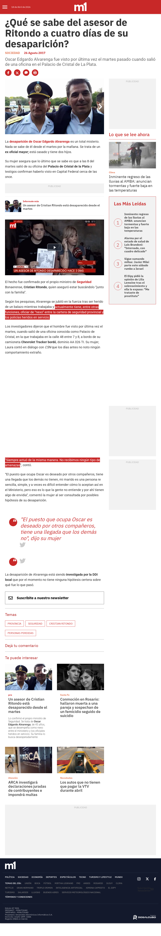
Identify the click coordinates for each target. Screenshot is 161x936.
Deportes (51, 877)
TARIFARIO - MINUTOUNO (17, 912)
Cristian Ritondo (61, 623)
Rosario (98, 883)
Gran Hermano (25, 887)
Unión (28, 883)
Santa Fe (64, 694)
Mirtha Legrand (64, 883)
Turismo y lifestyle (100, 877)
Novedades (66, 777)
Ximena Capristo (95, 887)
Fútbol (47, 883)
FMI (78, 883)
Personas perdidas (20, 633)
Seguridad (84, 282)
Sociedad (12, 53)
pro (10, 694)
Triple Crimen (45, 887)
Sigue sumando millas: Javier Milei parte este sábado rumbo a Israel (136, 264)
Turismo (10, 892)
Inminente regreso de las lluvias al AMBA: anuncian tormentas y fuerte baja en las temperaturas (130, 183)
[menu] (6, 7)
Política (10, 877)
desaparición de (39, 141)
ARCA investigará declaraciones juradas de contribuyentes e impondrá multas (27, 788)
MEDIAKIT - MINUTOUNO (16, 910)
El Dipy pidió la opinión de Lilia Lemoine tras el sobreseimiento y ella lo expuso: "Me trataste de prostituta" (136, 286)
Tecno (82, 877)
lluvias (35, 892)
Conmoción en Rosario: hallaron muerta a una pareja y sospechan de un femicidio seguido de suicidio (80, 707)
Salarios (23, 892)
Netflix (9, 887)
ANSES (86, 883)
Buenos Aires (51, 892)
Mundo (119, 877)
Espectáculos (68, 877)
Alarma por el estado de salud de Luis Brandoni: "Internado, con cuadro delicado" (136, 244)
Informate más (31, 201)
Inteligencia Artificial (69, 887)
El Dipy (112, 887)
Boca (37, 883)
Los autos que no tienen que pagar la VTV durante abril (80, 786)
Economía (37, 877)
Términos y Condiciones (18, 897)
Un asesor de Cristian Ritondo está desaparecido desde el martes (61, 207)
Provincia (14, 623)
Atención (13, 777)
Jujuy (109, 883)
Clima (112, 172)
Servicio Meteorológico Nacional (81, 892)
